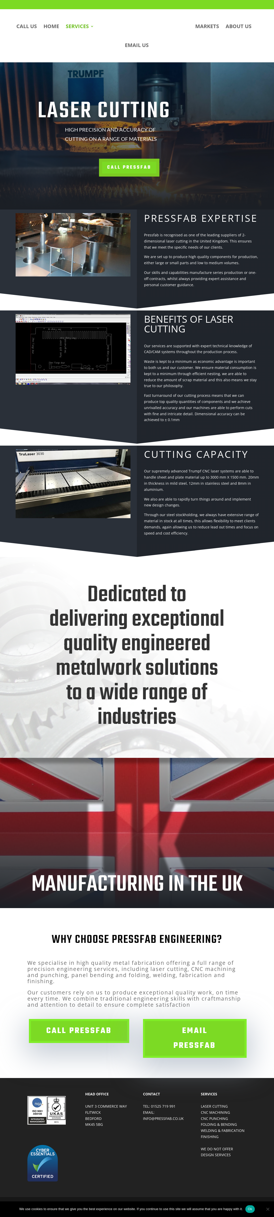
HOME (51, 27)
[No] (267, 1209)
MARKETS (207, 27)
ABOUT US (238, 27)
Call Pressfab (127, 167)
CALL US (26, 27)
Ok (250, 1209)
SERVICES (77, 27)
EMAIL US (137, 46)
